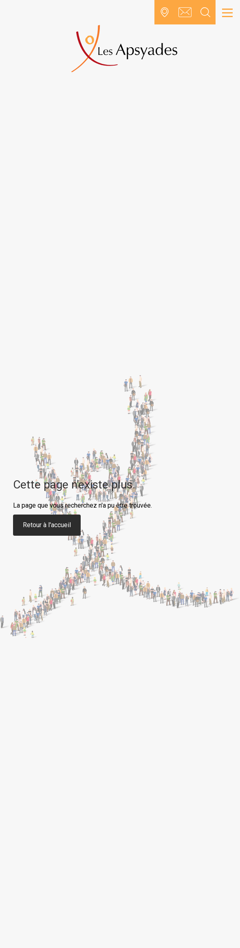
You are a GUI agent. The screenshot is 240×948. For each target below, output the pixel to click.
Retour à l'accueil (47, 525)
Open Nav (225, 8)
